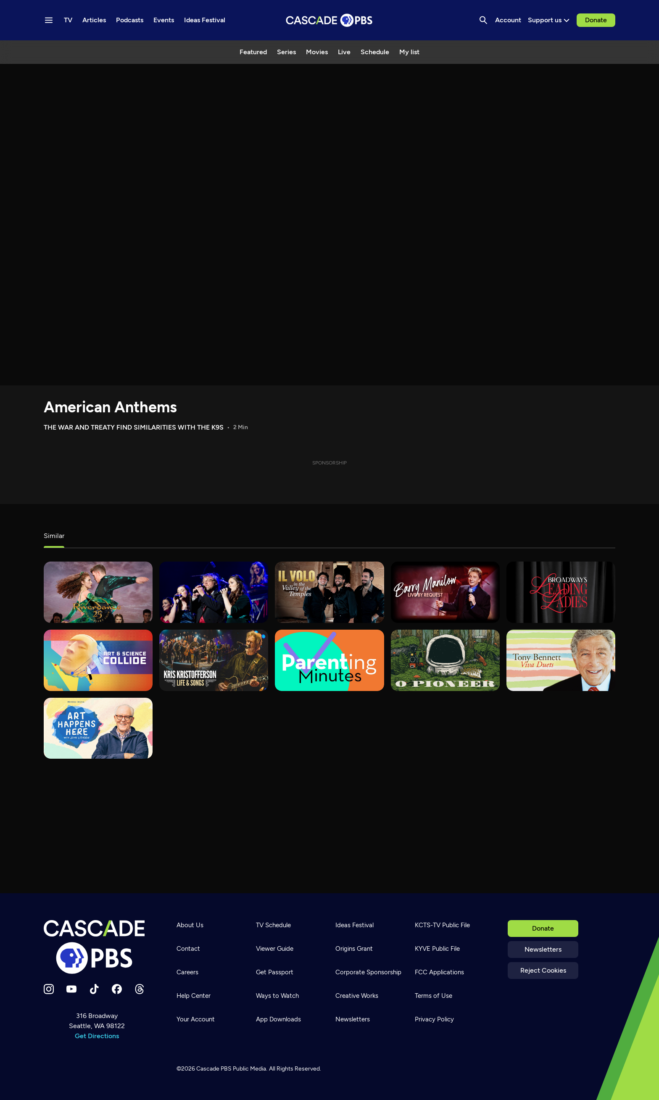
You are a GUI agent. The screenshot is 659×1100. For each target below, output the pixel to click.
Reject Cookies (543, 970)
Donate (596, 20)
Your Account (196, 1019)
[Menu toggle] (49, 20)
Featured (253, 52)
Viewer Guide (274, 948)
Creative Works (356, 996)
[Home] (97, 947)
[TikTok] (94, 989)
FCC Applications (439, 972)
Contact (188, 948)
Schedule (375, 52)
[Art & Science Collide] (98, 660)
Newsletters (543, 949)
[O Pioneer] (445, 660)
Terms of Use (433, 996)
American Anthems (110, 407)
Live (344, 52)
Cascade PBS (214, 1068)
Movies (317, 52)
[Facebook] (117, 989)
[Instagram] (49, 989)
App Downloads (278, 1019)
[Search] (483, 20)
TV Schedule (273, 925)
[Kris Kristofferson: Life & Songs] (213, 660)
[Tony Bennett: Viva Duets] (560, 660)
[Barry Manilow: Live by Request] (445, 592)
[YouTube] (71, 989)
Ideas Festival (354, 925)
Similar (54, 536)
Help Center (194, 996)
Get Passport (274, 972)
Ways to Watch (277, 996)
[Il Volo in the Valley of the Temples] (329, 592)
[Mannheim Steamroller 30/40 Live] (213, 592)
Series (286, 52)
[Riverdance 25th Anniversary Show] (98, 592)
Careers (187, 972)
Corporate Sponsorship (368, 972)
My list (409, 52)
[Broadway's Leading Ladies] (560, 592)
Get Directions (97, 1036)
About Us (190, 925)
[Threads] (139, 989)
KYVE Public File (437, 948)
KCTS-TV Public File (442, 925)
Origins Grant (354, 948)
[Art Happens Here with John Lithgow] (98, 728)
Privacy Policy (434, 1019)
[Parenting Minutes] (329, 660)
